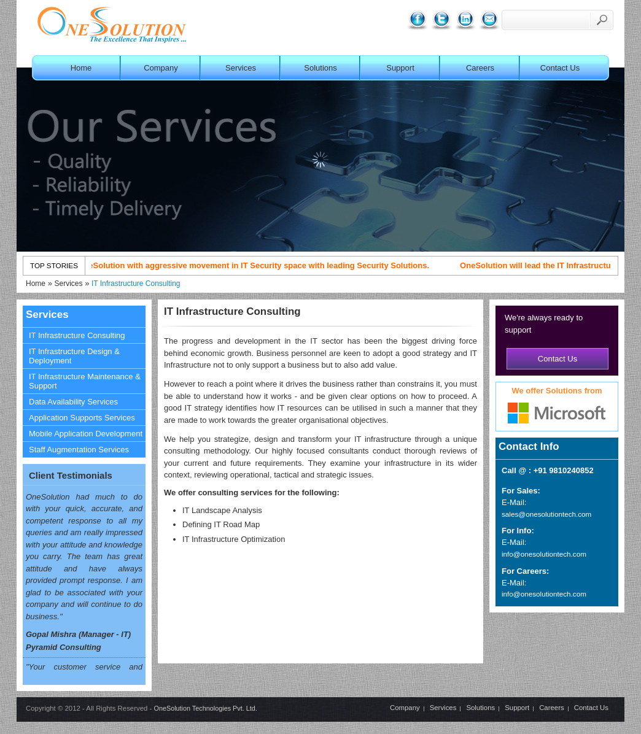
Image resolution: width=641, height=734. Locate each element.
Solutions (320, 67)
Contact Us (560, 67)
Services (240, 67)
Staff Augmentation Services (79, 449)
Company (161, 67)
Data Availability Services (73, 401)
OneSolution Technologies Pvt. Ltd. (205, 708)
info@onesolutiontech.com (544, 554)
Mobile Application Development (85, 433)
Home (81, 67)
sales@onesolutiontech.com (546, 514)
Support (400, 67)
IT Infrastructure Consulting (136, 283)
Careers (480, 67)
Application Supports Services (82, 417)
